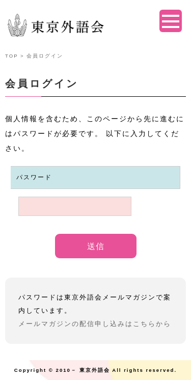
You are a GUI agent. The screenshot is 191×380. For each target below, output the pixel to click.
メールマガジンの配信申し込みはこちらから (94, 324)
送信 (95, 246)
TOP (11, 56)
